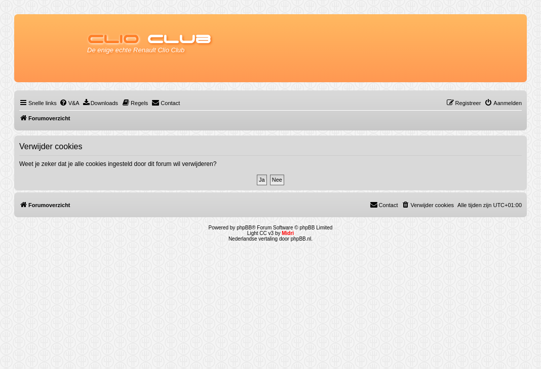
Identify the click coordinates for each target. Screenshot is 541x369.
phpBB (244, 227)
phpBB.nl (301, 239)
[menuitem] (69, 103)
